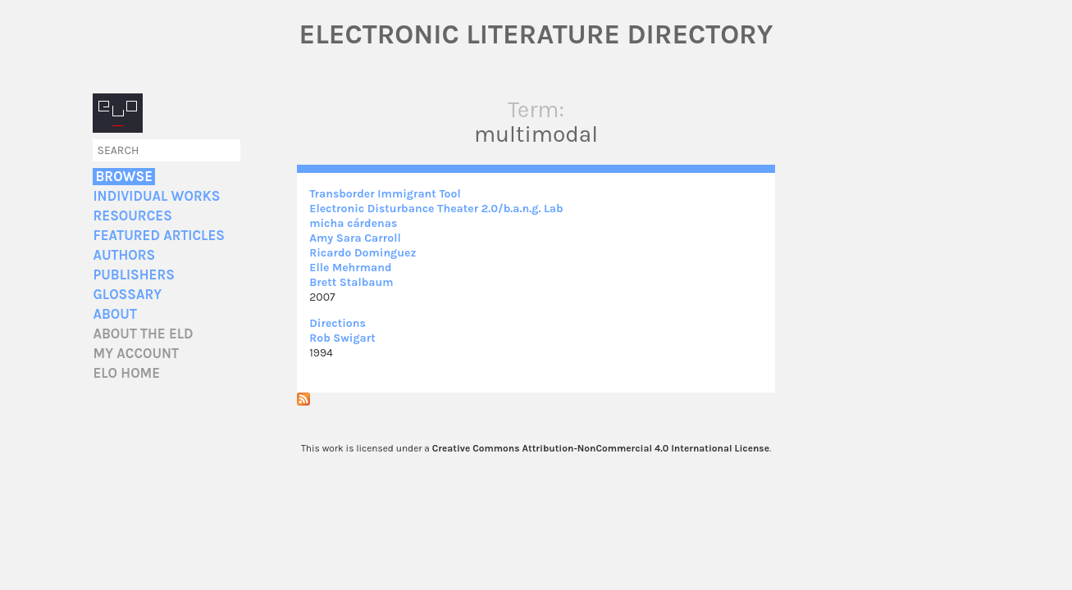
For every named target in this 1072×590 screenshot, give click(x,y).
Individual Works (156, 196)
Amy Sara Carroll (354, 238)
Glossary (127, 294)
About (114, 314)
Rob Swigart (342, 338)
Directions (337, 323)
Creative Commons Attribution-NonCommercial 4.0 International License (600, 448)
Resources (132, 216)
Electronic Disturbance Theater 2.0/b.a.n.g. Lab (436, 209)
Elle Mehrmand (350, 268)
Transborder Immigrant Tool (384, 194)
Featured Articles (158, 235)
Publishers (133, 275)
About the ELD (143, 334)
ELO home (126, 373)
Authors (124, 255)
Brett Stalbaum (351, 282)
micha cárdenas (353, 223)
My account (136, 353)
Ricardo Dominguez (362, 253)
